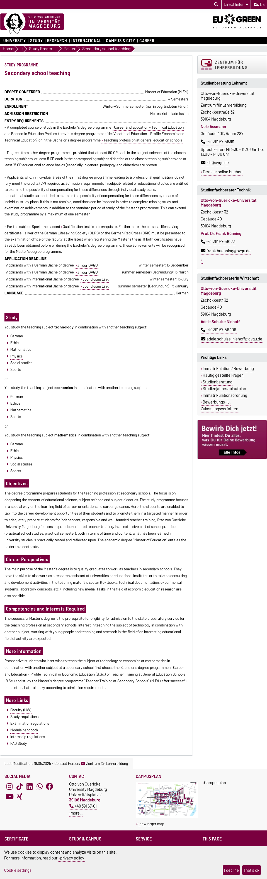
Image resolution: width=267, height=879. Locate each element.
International (86, 40)
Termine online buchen (222, 172)
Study (36, 40)
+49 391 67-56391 (217, 141)
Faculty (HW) (20, 710)
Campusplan (215, 782)
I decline (231, 870)
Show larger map (150, 824)
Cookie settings (17, 870)
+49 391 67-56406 (218, 329)
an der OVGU (87, 265)
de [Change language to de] (259, 4)
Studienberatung (217, 382)
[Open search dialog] (216, 4)
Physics (16, 356)
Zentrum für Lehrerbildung (104, 763)
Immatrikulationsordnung (225, 395)
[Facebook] (50, 786)
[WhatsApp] (40, 786)
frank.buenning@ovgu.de (226, 251)
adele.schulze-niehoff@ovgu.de (231, 339)
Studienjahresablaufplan (224, 388)
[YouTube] (9, 796)
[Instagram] (9, 786)
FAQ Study (18, 743)
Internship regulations (27, 736)
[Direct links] (236, 4)
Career (146, 40)
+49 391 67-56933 (218, 241)
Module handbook (24, 730)
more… (76, 813)
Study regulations (24, 716)
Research (57, 40)
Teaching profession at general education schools (142, 140)
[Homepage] (32, 24)
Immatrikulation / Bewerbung (228, 368)
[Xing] (19, 796)
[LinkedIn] (30, 786)
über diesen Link (95, 279)
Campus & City (120, 40)
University (14, 40)
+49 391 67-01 (83, 806)
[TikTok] (19, 786)
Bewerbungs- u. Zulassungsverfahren (219, 405)
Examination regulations (29, 723)
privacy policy (72, 857)
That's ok (251, 870)
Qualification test (76, 227)
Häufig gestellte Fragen (223, 375)
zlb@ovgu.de (215, 162)
